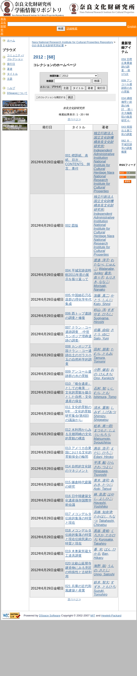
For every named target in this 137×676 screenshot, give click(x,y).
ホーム (11, 40)
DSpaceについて (17, 93)
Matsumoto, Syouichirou (102, 440)
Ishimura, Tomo (105, 397)
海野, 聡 (99, 566)
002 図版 (71, 225)
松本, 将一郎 (103, 426)
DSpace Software (49, 615)
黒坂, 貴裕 (101, 531)
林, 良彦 (99, 494)
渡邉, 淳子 (101, 260)
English (131, 26)
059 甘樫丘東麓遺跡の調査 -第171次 (126, 67)
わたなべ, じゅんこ (104, 264)
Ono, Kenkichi (104, 378)
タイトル (12, 73)
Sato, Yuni (101, 338)
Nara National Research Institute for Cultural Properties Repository (72, 42)
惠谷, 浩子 (101, 448)
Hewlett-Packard (111, 615)
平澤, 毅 (99, 462)
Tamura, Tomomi (100, 359)
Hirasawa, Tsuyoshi (101, 473)
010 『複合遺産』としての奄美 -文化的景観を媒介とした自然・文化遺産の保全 (78, 392)
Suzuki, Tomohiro (100, 592)
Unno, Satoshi (104, 574)
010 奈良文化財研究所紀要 (48, 45)
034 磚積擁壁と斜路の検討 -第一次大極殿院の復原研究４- (127, 109)
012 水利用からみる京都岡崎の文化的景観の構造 (78, 434)
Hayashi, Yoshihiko (101, 504)
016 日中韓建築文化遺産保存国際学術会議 (78, 500)
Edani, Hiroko (103, 457)
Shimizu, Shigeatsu (101, 418)
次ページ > (74, 119)
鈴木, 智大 (101, 582)
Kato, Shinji (102, 304)
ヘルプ (11, 88)
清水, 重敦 (101, 407)
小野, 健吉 (101, 369)
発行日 (11, 64)
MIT (92, 615)
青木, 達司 (101, 480)
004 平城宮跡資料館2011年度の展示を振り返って (78, 275)
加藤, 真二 (101, 295)
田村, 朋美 (101, 349)
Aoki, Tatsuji (102, 489)
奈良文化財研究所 (3, 26)
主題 (9, 78)
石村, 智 (99, 388)
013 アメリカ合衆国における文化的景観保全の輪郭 (78, 452)
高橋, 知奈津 (103, 512)
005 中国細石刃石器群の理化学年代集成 (78, 299)
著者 (9, 68)
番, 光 (98, 549)
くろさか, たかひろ (104, 535)
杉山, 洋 (99, 310)
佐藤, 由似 (101, 330)
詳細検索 (72, 28)
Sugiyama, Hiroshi (101, 320)
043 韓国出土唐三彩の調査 (126, 130)
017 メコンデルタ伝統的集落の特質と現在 (78, 518)
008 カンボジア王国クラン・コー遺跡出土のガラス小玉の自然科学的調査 (78, 355)
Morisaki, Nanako (100, 287)
